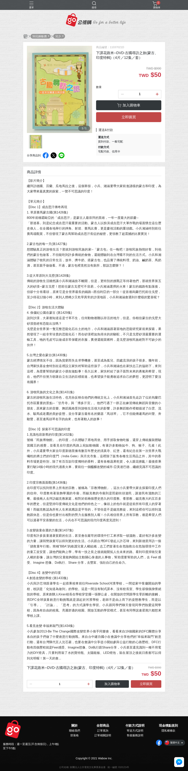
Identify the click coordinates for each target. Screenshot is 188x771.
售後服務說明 (135, 735)
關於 (74, 725)
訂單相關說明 (102, 735)
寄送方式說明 (135, 730)
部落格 (74, 735)
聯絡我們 (74, 730)
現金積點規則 (168, 725)
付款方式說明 (135, 725)
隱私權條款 (168, 730)
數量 (99, 87)
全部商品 (102, 725)
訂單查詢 (102, 730)
